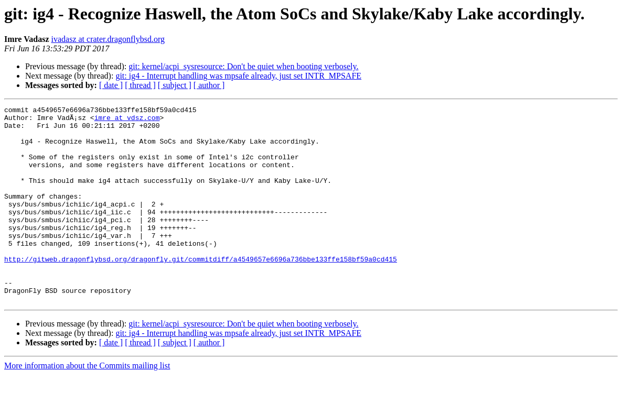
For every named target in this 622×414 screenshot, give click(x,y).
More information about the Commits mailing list (87, 404)
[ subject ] (174, 85)
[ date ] (111, 85)
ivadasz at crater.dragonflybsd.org (108, 39)
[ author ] (209, 85)
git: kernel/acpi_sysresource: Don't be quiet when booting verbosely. (243, 66)
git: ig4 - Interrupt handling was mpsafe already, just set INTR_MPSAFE (238, 75)
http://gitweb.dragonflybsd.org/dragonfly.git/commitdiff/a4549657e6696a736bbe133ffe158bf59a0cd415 (200, 290)
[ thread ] (140, 85)
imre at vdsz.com (127, 120)
